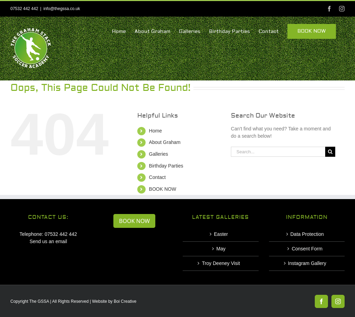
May (220, 248)
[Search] (330, 152)
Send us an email (48, 241)
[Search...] (278, 152)
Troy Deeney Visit (221, 263)
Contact (157, 177)
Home (155, 131)
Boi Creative (125, 301)
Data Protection (307, 234)
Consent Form (307, 248)
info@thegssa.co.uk (61, 8)
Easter (221, 234)
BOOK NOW (162, 189)
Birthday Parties (166, 166)
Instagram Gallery (307, 263)
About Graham (165, 142)
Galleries (158, 154)
